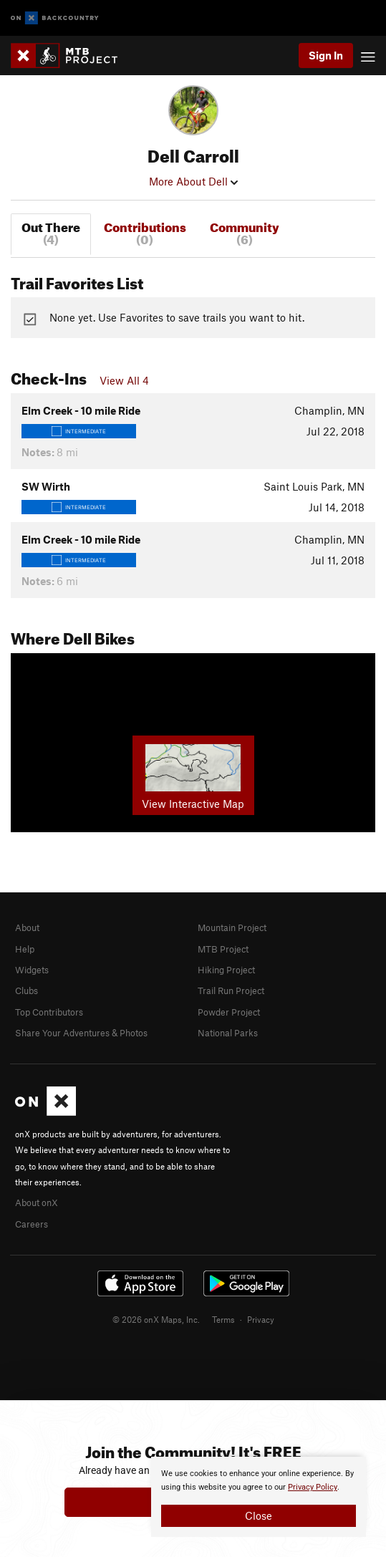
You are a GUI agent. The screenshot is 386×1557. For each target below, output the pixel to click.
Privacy (260, 1319)
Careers (31, 1224)
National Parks (228, 1032)
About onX (36, 1202)
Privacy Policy (312, 1487)
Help (24, 949)
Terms (223, 1319)
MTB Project (223, 949)
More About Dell (193, 181)
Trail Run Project (231, 990)
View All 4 (124, 380)
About (27, 927)
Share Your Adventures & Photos (81, 1032)
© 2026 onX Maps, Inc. (156, 1319)
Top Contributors (49, 1012)
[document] (258, 1497)
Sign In (326, 55)
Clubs (26, 990)
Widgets (32, 969)
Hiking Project (226, 969)
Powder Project (229, 1012)
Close (258, 1515)
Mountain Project (232, 927)
